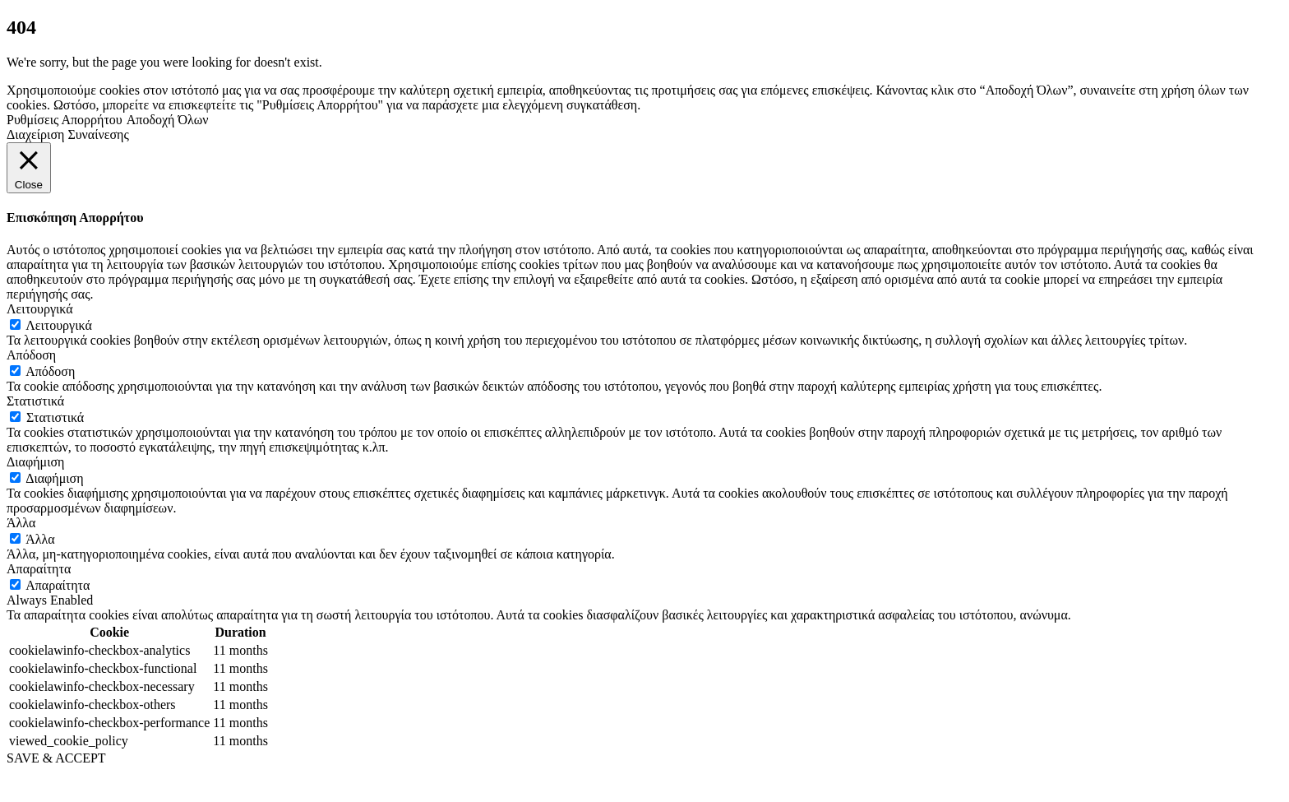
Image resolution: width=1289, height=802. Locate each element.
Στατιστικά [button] (35, 401)
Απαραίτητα (57, 585)
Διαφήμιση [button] (35, 462)
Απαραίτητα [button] (39, 569)
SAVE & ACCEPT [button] (56, 758)
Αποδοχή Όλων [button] (168, 120)
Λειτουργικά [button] (40, 309)
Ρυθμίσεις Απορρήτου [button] (64, 120)
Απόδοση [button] (31, 355)
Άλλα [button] (21, 523)
